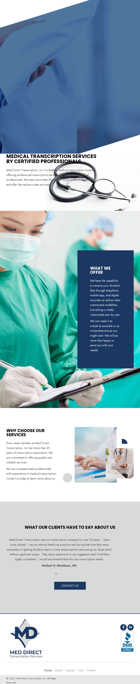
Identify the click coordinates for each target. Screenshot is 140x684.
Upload (70, 670)
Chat (80, 670)
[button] (70, 586)
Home (48, 670)
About (58, 670)
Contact (91, 670)
